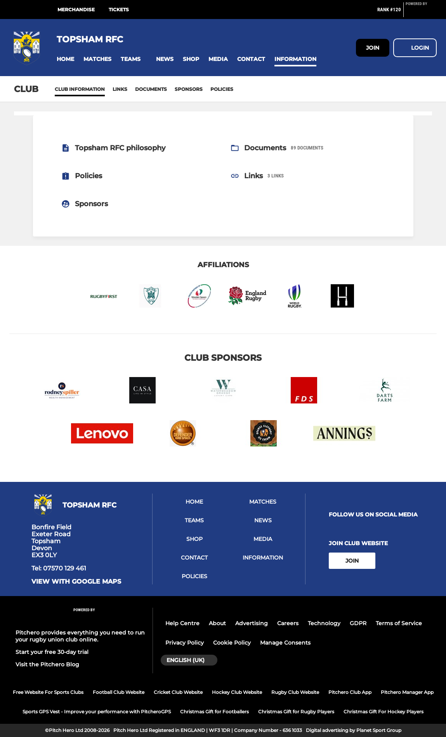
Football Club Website (118, 692)
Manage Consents (285, 642)
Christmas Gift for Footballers (214, 711)
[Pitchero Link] (421, 12)
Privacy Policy (184, 642)
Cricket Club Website (178, 692)
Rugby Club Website (295, 692)
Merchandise (76, 9)
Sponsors (189, 89)
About (217, 623)
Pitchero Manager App (407, 692)
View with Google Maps (76, 581)
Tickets (119, 9)
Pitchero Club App (349, 692)
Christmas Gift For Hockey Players (383, 711)
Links (120, 89)
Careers (287, 623)
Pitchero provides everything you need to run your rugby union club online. (80, 636)
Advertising (251, 623)
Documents (151, 89)
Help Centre (182, 623)
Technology (324, 623)
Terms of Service (399, 623)
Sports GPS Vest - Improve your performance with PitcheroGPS (97, 711)
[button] (65, 59)
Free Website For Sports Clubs (48, 692)
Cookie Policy (232, 642)
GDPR (358, 623)
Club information (80, 89)
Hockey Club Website (237, 692)
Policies (221, 89)
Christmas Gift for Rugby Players (296, 711)
